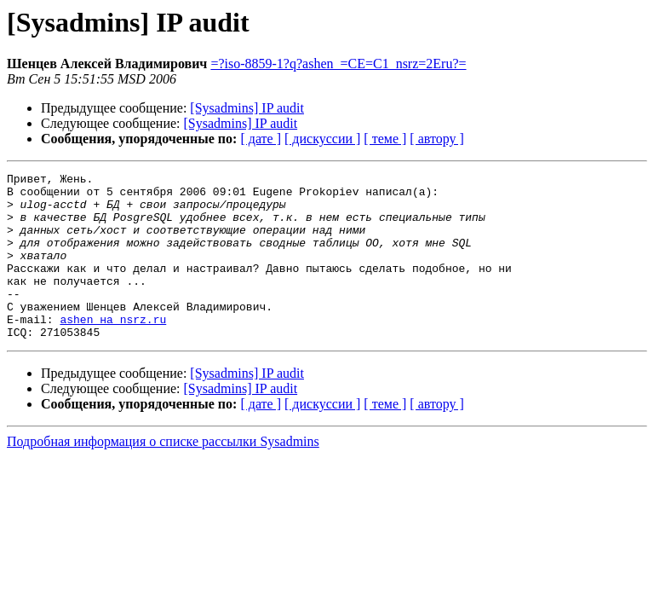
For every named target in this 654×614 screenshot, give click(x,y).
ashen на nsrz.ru (113, 349)
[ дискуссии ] (322, 138)
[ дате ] (260, 138)
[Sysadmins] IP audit (247, 108)
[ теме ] (385, 138)
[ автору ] (436, 138)
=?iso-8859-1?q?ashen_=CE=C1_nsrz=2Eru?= (338, 63)
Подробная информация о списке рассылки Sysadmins (163, 474)
